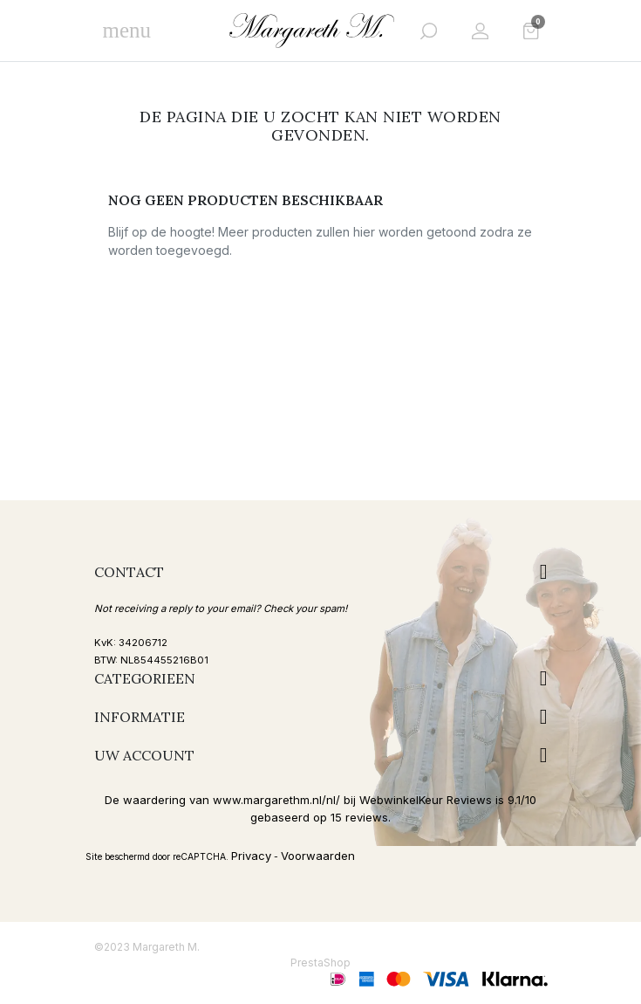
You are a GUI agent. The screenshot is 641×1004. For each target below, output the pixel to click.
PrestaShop (320, 962)
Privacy (251, 856)
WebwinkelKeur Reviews (425, 800)
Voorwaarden (318, 856)
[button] (429, 31)
